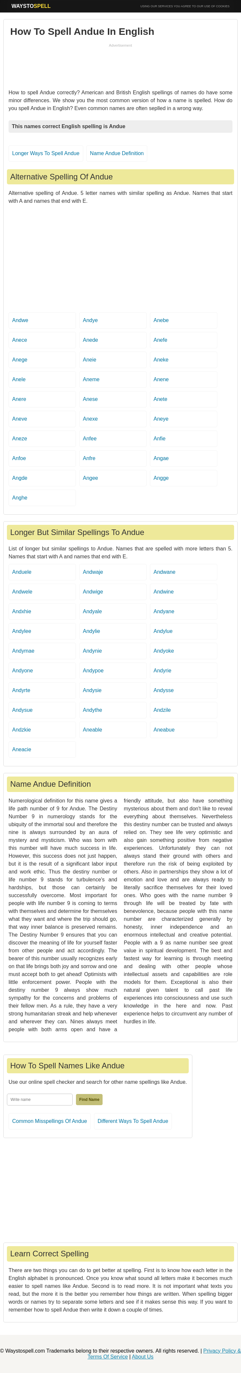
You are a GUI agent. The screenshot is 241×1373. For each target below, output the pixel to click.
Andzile (162, 710)
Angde (19, 478)
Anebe (161, 320)
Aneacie (21, 749)
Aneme (91, 379)
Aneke (161, 359)
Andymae (23, 651)
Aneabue (164, 730)
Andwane (165, 572)
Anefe (160, 340)
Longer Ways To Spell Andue (46, 153)
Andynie (92, 651)
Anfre (89, 458)
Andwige (93, 591)
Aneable (92, 730)
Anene (161, 379)
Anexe (90, 419)
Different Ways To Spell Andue (133, 1121)
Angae (161, 458)
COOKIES (222, 6)
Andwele (22, 591)
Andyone (22, 670)
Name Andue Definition (117, 153)
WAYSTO (31, 6)
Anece (19, 340)
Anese (90, 399)
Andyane (164, 611)
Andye (90, 320)
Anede (90, 340)
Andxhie (21, 611)
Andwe (20, 320)
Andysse (164, 690)
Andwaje (93, 572)
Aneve (19, 419)
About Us (143, 1357)
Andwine (164, 591)
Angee (90, 478)
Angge (161, 478)
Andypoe (93, 670)
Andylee (21, 631)
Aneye (161, 419)
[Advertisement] (121, 64)
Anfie (159, 438)
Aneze (19, 438)
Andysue (22, 710)
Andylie (91, 631)
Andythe (92, 710)
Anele (19, 379)
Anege (19, 359)
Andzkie (21, 730)
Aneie (89, 359)
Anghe (19, 497)
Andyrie (162, 670)
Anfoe (19, 458)
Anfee (90, 438)
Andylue (163, 631)
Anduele (22, 572)
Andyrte (21, 690)
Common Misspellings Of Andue (49, 1121)
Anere (19, 399)
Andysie (92, 690)
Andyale (92, 611)
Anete (160, 399)
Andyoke (164, 651)
